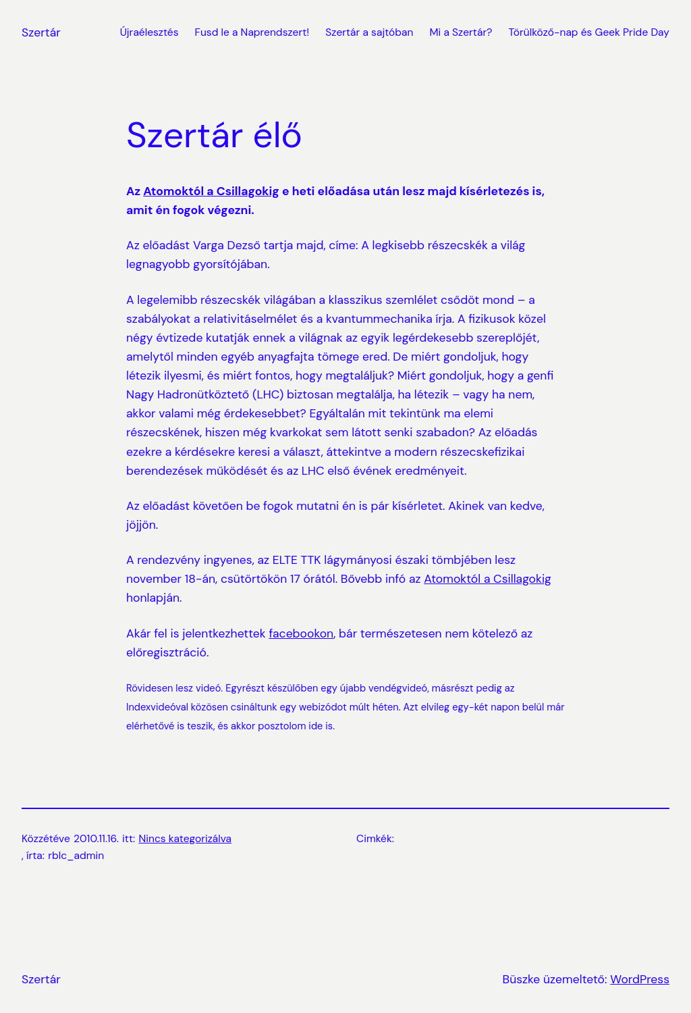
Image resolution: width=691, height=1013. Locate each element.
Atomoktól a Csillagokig (211, 191)
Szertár (41, 32)
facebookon (301, 633)
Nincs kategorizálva (185, 839)
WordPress (639, 979)
